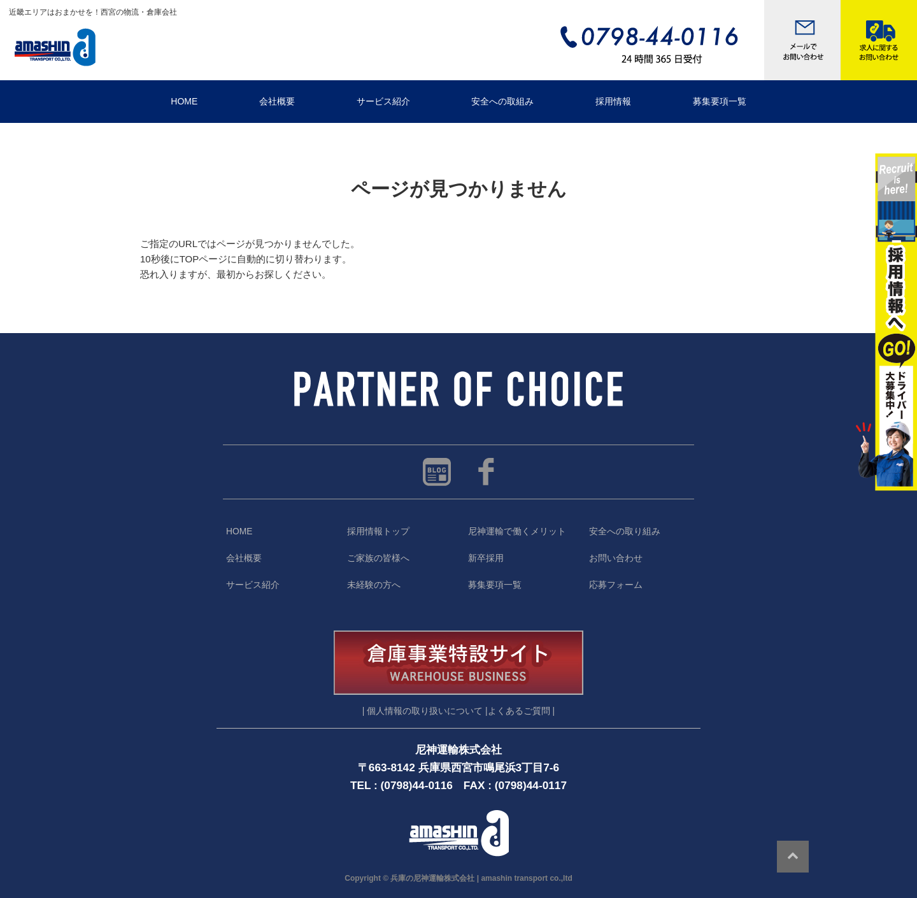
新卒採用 (486, 558)
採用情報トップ (378, 531)
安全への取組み (502, 101)
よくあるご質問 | (521, 711)
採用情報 (613, 101)
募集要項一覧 (719, 101)
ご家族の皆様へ (378, 558)
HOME (184, 101)
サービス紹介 (383, 101)
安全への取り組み (624, 531)
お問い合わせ (616, 558)
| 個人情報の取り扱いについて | (425, 711)
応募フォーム (616, 585)
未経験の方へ (374, 585)
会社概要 (277, 101)
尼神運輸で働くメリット (517, 531)
